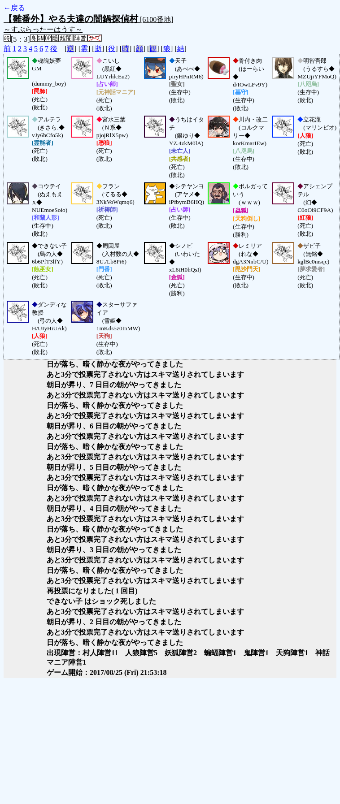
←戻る (14, 8)
